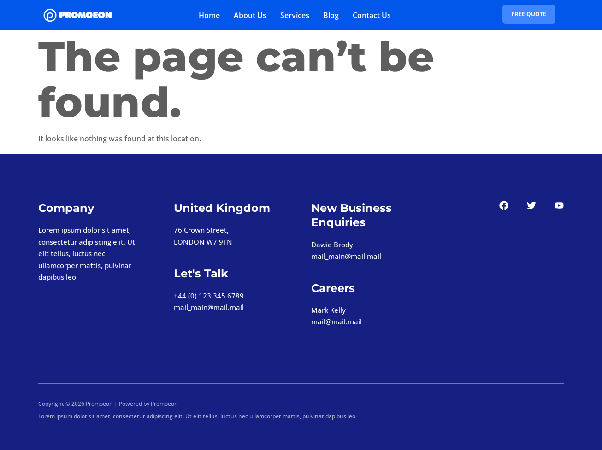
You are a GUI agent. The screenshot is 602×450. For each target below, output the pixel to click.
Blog (331, 15)
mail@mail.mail (336, 321)
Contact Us (372, 15)
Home (209, 15)
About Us (250, 15)
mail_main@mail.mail (209, 307)
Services (294, 15)
